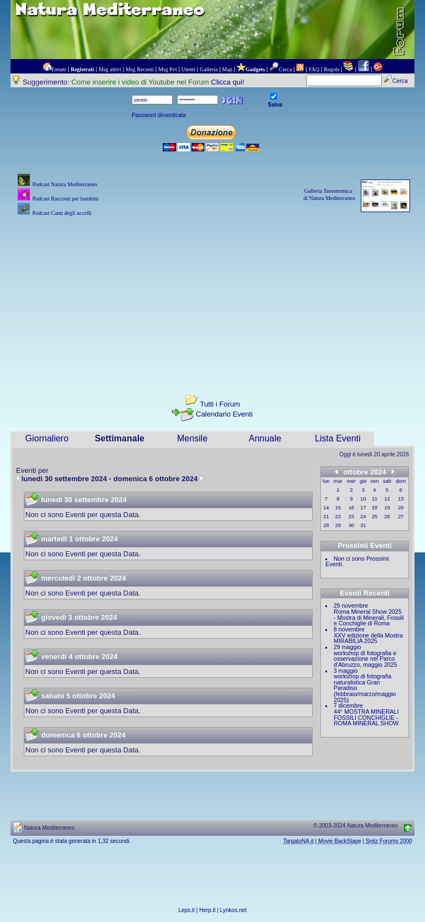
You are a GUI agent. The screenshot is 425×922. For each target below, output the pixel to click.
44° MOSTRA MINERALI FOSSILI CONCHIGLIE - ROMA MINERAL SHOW (366, 717)
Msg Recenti (140, 69)
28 (326, 525)
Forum (58, 69)
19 (387, 507)
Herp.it (207, 910)
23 (351, 516)
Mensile (192, 438)
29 (338, 525)
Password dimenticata (159, 115)
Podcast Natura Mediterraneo (64, 184)
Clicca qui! (227, 82)
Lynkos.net (233, 910)
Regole (331, 69)
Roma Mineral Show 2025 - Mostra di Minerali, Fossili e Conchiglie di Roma (369, 617)
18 (374, 507)
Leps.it (186, 910)
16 (351, 507)
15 (338, 507)
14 (326, 507)
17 (363, 507)
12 (387, 499)
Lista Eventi (338, 438)
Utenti (188, 69)
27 (400, 516)
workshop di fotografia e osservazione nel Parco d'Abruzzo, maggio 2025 (365, 659)
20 (400, 507)
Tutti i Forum (220, 404)
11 (374, 499)
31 (363, 525)
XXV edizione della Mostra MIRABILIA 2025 (368, 638)
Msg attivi (110, 69)
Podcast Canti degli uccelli (61, 213)
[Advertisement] (212, 296)
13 (400, 499)
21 (326, 516)
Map (227, 69)
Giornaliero (47, 438)
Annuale (265, 438)
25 (374, 516)
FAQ (314, 69)
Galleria (208, 69)
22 (338, 516)
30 (351, 525)
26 (387, 516)
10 (363, 499)
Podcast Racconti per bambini (65, 199)
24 (363, 516)
